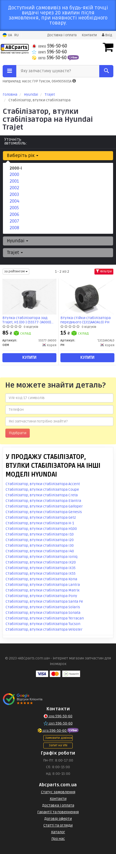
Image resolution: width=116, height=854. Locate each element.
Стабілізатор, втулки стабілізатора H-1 (40, 523)
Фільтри (104, 271)
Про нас (58, 838)
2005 (14, 208)
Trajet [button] (15, 252)
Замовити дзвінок (58, 738)
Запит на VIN (58, 745)
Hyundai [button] (17, 241)
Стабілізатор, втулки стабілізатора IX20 (41, 562)
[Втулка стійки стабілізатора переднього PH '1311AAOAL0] (87, 296)
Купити (29, 357)
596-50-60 (49, 46)
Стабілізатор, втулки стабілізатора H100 (41, 528)
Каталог (58, 832)
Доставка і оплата (62, 35)
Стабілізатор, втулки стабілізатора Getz (41, 517)
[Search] (106, 71)
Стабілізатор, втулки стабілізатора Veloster (44, 629)
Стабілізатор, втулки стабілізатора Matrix (43, 590)
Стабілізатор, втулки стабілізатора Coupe (42, 489)
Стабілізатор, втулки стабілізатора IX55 (41, 573)
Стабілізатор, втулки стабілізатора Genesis (44, 512)
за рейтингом (16, 271)
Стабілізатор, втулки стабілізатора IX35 (41, 568)
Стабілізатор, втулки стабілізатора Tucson (43, 624)
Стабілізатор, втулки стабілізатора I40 (40, 551)
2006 (14, 214)
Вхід (107, 35)
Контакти (89, 35)
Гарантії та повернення (58, 812)
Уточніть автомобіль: (15, 141)
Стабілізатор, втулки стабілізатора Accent (43, 484)
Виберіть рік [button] (22, 155)
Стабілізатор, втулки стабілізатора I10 (40, 534)
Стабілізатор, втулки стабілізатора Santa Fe (44, 601)
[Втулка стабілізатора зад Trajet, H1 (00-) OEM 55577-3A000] (29, 296)
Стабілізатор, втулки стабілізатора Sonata (43, 612)
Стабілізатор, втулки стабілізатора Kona (41, 579)
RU (16, 35)
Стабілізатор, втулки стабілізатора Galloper (44, 506)
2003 (14, 194)
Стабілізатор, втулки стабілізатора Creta (42, 495)
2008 (14, 228)
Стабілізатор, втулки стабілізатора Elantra (43, 500)
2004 (14, 201)
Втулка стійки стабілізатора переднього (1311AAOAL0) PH (85, 320)
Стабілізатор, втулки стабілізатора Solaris (43, 607)
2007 (14, 221)
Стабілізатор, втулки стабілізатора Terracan (45, 618)
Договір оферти (58, 818)
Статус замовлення (58, 792)
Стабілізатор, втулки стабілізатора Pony (41, 596)
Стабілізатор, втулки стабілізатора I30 (40, 545)
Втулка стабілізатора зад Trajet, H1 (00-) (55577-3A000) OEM (26, 320)
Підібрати (17, 433)
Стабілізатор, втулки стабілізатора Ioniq (41, 556)
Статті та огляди (58, 825)
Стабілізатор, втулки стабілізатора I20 (40, 540)
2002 (14, 188)
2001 (14, 181)
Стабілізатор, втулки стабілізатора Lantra (43, 584)
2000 (14, 174)
